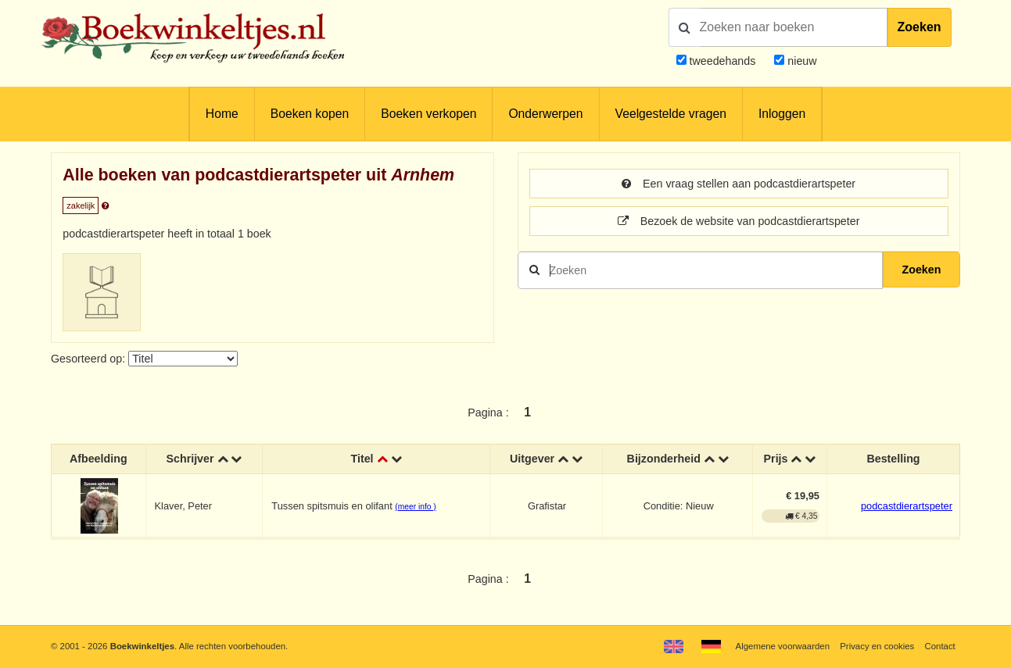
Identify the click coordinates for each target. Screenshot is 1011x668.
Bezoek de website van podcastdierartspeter (738, 221)
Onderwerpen (545, 113)
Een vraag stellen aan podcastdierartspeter (738, 183)
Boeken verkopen (428, 113)
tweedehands (723, 61)
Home (222, 113)
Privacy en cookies (877, 646)
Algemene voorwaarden (783, 646)
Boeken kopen (310, 113)
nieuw (800, 61)
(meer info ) (415, 506)
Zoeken (919, 27)
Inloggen (781, 113)
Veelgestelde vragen (670, 113)
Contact (939, 646)
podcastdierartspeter (906, 506)
